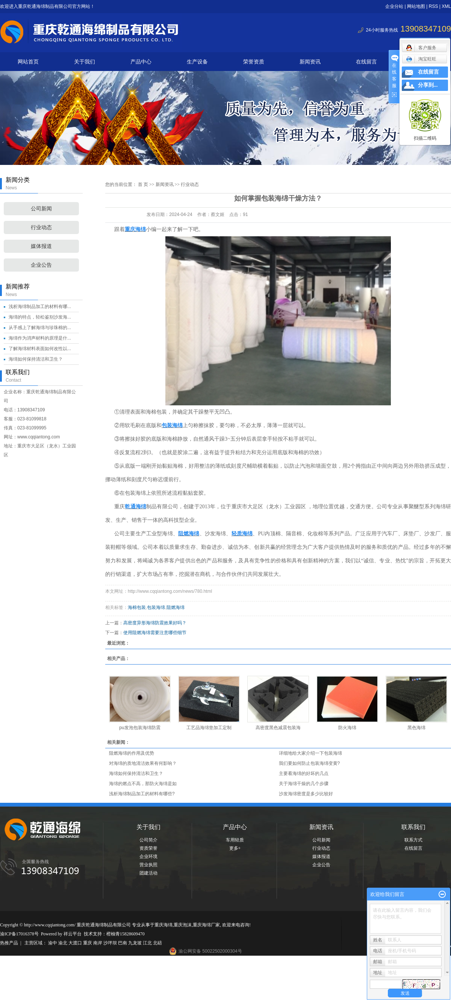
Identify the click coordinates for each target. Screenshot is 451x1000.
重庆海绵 (163, 924)
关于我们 (84, 62)
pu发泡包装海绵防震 (139, 727)
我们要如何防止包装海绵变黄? (309, 763)
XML (446, 6)
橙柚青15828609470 (125, 934)
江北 (148, 943)
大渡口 (75, 943)
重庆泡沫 (183, 924)
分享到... (428, 85)
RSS (433, 6)
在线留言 (366, 62)
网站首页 (28, 62)
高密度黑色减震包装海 (278, 727)
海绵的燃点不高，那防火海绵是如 (143, 783)
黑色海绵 (416, 727)
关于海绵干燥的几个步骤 (303, 783)
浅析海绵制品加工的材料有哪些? (142, 793)
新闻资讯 (310, 62)
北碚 (157, 943)
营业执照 (148, 864)
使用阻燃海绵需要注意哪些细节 (154, 632)
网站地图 (416, 6)
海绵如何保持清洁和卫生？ (36, 359)
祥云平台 (73, 934)
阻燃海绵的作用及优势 (131, 753)
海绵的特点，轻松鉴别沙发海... (40, 317)
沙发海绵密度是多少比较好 (306, 793)
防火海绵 (347, 727)
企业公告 (41, 265)
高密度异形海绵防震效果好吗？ (154, 622)
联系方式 (413, 840)
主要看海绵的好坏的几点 (303, 773)
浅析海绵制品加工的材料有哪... (40, 306)
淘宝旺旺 (421, 59)
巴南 (123, 943)
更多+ (235, 848)
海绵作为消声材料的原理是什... (40, 338)
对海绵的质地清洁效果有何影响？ (143, 763)
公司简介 (148, 840)
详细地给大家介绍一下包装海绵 (310, 753)
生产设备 (197, 62)
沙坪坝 (110, 943)
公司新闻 (41, 208)
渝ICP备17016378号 (19, 934)
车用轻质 (235, 840)
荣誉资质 (253, 62)
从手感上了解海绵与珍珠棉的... (40, 327)
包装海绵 (156, 607)
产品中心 (140, 62)
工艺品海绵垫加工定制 (209, 727)
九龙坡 (135, 943)
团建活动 (148, 873)
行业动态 (41, 227)
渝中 (53, 943)
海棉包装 (137, 607)
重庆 (88, 943)
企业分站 (394, 6)
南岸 (98, 943)
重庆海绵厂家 (206, 924)
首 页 (143, 184)
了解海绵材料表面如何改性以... (40, 348)
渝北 (63, 943)
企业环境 (148, 856)
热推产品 (9, 943)
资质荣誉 (148, 848)
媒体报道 (41, 246)
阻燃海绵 (175, 607)
